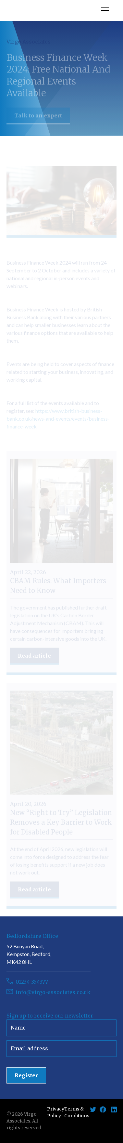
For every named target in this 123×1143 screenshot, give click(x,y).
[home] (53, 10)
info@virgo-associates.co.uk (53, 992)
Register (26, 1075)
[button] (103, 10)
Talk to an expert (38, 118)
